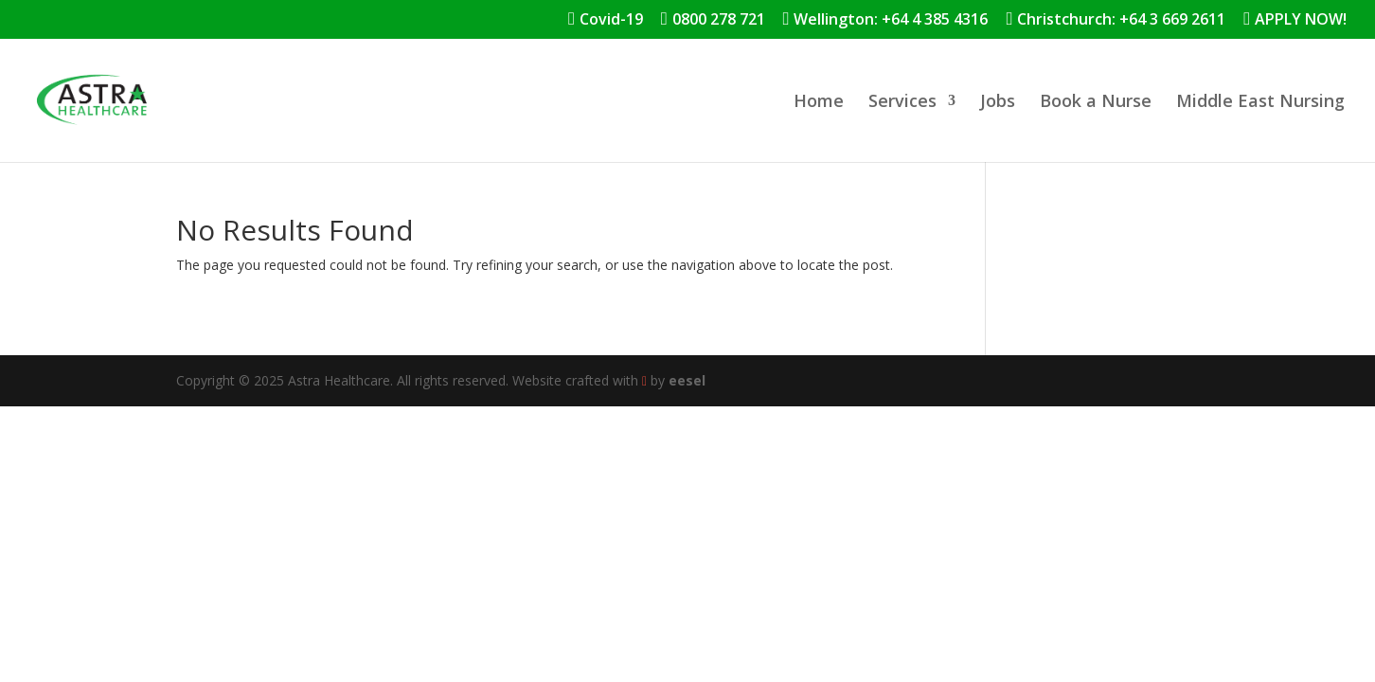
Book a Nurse (1096, 103)
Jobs (997, 103)
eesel (687, 380)
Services (902, 103)
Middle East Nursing (1260, 103)
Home (819, 103)
